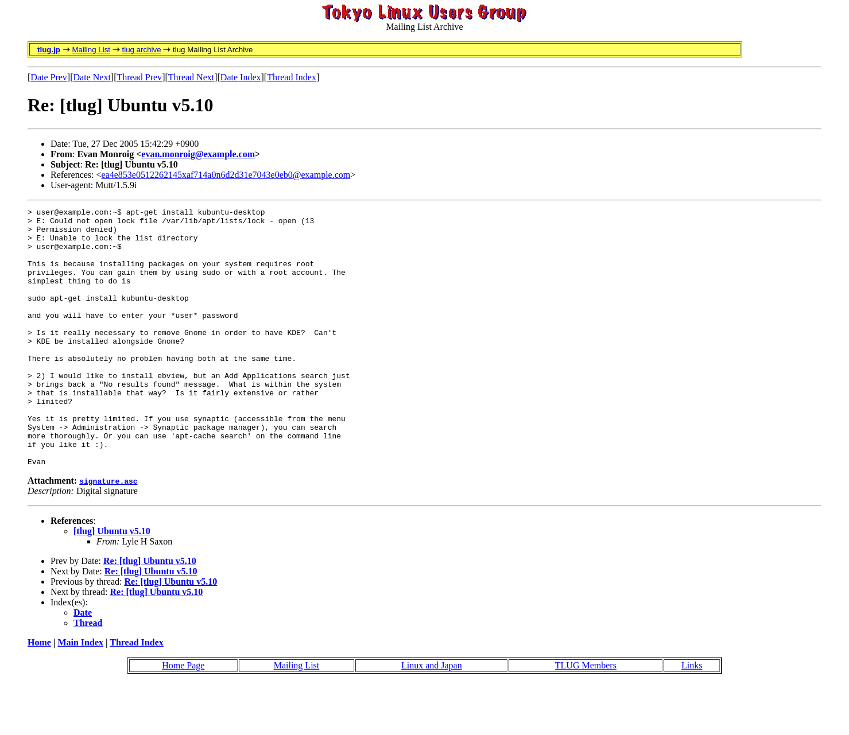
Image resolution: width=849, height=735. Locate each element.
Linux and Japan (431, 717)
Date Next (92, 77)
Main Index (80, 694)
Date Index (240, 77)
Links (691, 717)
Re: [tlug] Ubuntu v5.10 (149, 612)
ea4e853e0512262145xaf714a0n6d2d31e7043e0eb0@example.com (226, 175)
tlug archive (141, 49)
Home (39, 694)
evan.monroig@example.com (198, 154)
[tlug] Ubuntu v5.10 (111, 583)
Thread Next (191, 77)
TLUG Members (586, 717)
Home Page (183, 717)
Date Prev (48, 77)
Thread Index (291, 77)
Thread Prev (139, 77)
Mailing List (91, 49)
